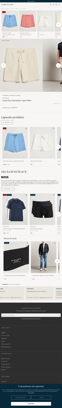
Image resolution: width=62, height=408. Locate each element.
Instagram (3, 381)
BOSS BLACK (6, 98)
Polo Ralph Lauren (6, 33)
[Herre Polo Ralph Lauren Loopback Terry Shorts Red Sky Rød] (27, 21)
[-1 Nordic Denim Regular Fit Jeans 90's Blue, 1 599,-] (43, 260)
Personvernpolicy (5, 344)
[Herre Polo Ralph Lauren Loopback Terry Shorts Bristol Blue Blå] (10, 21)
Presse (3, 341)
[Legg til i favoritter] (26, 129)
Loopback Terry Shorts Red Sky (25, 34)
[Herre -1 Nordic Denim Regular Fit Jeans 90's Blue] (43, 257)
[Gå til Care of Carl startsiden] (7, 4)
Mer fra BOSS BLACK (14, 171)
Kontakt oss (4, 361)
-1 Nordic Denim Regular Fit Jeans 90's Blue (43, 275)
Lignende (12, 117)
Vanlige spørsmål (5, 364)
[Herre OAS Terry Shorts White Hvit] (45, 21)
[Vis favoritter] (53, 4)
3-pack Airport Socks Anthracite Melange (14, 275)
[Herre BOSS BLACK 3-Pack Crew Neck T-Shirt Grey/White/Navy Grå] (15, 209)
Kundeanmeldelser (6, 367)
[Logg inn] (50, 5)
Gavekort (3, 369)
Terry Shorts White (40, 34)
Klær (3, 40)
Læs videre (31, 392)
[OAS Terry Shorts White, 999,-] (45, 24)
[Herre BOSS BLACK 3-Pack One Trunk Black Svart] (42, 209)
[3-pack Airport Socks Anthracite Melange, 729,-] (16, 260)
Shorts (7, 40)
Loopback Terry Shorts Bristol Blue (8, 34)
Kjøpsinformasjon (5, 358)
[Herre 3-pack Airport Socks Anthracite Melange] (16, 257)
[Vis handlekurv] (56, 4)
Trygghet (3, 332)
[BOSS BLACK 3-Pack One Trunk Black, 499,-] (42, 213)
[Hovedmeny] (59, 4)
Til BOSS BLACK (8, 188)
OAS (38, 33)
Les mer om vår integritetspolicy (30, 318)
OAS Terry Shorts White (36, 161)
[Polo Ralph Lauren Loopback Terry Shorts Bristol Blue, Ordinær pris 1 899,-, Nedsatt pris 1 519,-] (10, 24)
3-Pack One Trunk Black (36, 228)
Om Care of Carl (5, 335)
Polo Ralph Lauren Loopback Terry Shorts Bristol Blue (13, 161)
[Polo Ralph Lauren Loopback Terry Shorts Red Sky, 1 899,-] (27, 24)
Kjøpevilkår (4, 338)
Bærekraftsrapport (6, 347)
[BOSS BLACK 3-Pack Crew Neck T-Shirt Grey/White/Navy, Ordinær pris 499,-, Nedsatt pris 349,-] (15, 213)
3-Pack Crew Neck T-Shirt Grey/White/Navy (14, 228)
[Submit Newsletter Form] (59, 315)
